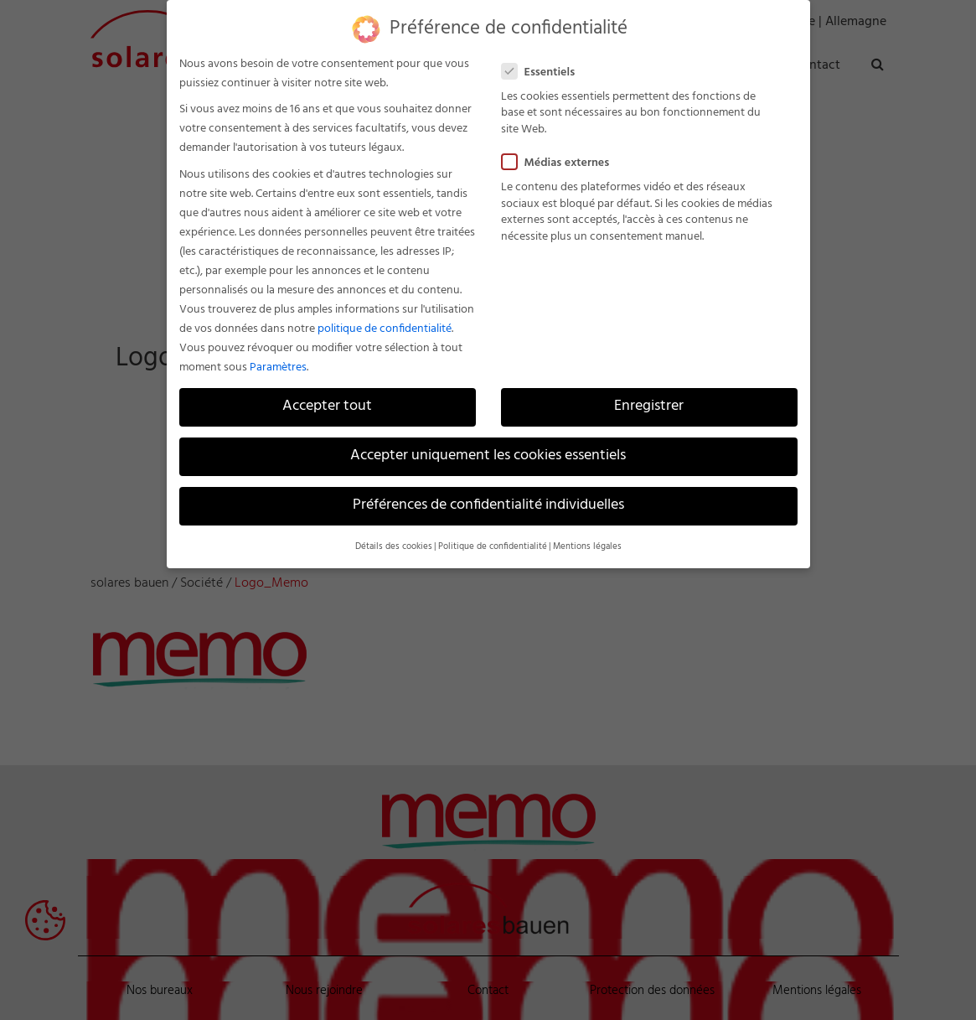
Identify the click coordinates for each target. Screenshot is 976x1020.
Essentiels (545, 72)
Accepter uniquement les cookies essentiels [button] (488, 456)
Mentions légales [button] (587, 547)
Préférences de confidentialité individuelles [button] (488, 505)
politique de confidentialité (385, 329)
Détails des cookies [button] (393, 547)
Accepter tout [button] (327, 406)
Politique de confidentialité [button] (492, 547)
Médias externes (562, 163)
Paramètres (278, 367)
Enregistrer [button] (649, 406)
